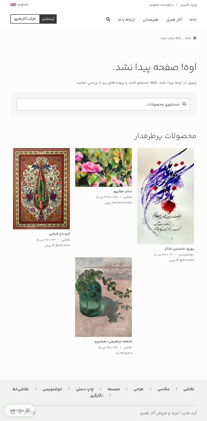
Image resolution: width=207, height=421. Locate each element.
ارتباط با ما (126, 20)
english (23, 4)
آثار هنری (174, 20)
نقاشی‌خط (21, 389)
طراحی (139, 389)
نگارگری (96, 396)
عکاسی (163, 389)
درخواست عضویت (161, 4)
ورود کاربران (188, 4)
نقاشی (188, 389)
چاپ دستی (85, 389)
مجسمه (113, 389)
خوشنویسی (52, 389)
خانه (193, 20)
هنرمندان (150, 20)
